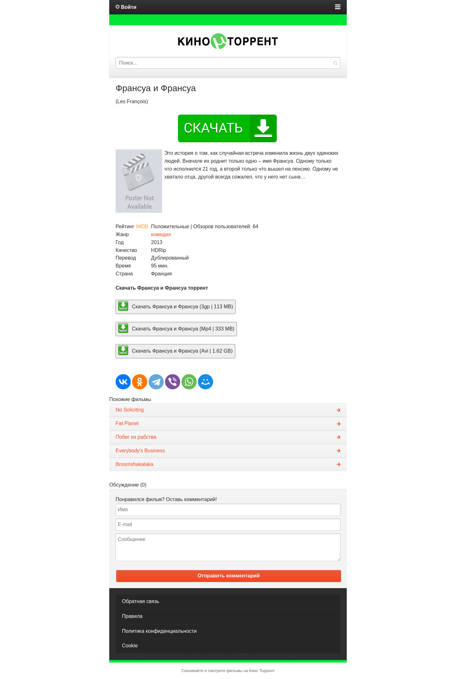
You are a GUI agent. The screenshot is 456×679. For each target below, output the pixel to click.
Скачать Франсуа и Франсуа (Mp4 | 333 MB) (176, 328)
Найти (335, 62)
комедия (161, 234)
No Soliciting (130, 409)
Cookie (130, 645)
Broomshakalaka (134, 464)
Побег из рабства (136, 437)
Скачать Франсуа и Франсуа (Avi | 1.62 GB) (175, 350)
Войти (128, 7)
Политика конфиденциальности (159, 631)
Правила (132, 616)
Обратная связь (140, 601)
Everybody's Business (140, 450)
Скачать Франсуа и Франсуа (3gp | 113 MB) (175, 306)
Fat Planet (127, 423)
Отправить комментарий (229, 575)
